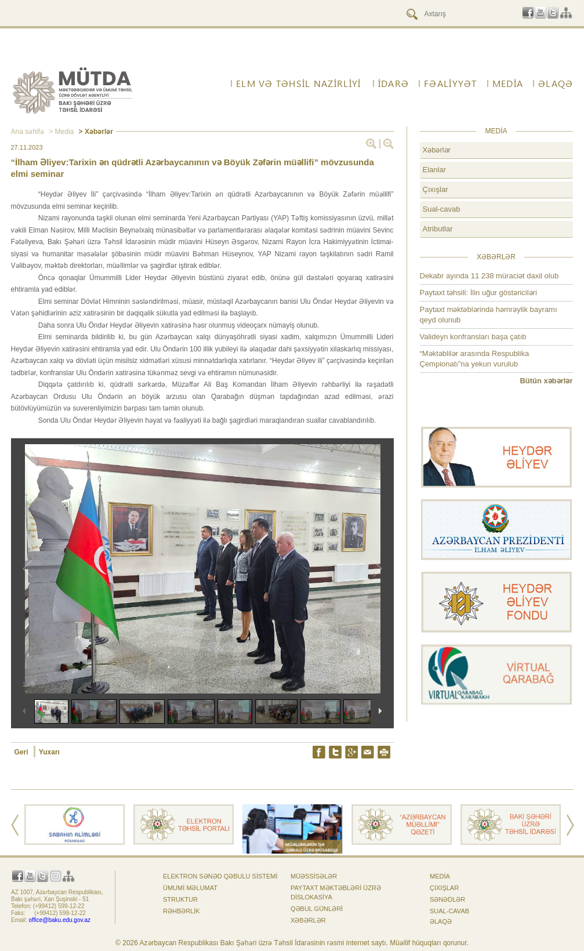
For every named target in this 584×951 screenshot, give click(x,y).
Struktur (180, 899)
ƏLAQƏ (555, 83)
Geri (22, 752)
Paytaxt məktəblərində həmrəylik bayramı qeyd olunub (488, 314)
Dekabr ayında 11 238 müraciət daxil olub (489, 275)
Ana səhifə (27, 132)
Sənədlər (447, 899)
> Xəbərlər (95, 132)
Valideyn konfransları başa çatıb (473, 336)
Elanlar (434, 169)
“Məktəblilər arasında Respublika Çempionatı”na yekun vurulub (474, 358)
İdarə (393, 83)
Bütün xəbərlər (546, 380)
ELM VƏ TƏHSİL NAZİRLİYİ (298, 83)
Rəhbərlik (181, 911)
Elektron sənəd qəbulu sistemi (220, 876)
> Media (60, 132)
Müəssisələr (314, 876)
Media (507, 83)
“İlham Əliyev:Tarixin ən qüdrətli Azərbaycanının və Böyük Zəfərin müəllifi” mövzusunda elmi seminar (192, 168)
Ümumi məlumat (190, 887)
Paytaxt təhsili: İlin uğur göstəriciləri (478, 292)
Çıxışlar (435, 189)
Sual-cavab (441, 209)
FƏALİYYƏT (450, 83)
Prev (15, 825)
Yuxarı (49, 752)
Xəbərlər (437, 150)
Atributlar (438, 228)
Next (570, 825)
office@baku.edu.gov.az (60, 920)
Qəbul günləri (317, 908)
